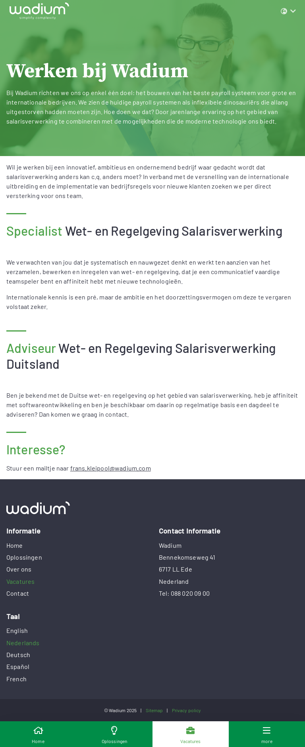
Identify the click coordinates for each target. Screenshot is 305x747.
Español (17, 666)
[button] (288, 11)
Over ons (18, 569)
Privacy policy (186, 710)
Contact (17, 593)
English (17, 630)
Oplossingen (24, 557)
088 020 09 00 (190, 593)
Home (14, 545)
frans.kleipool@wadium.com (110, 468)
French (16, 678)
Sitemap (154, 710)
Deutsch (18, 654)
